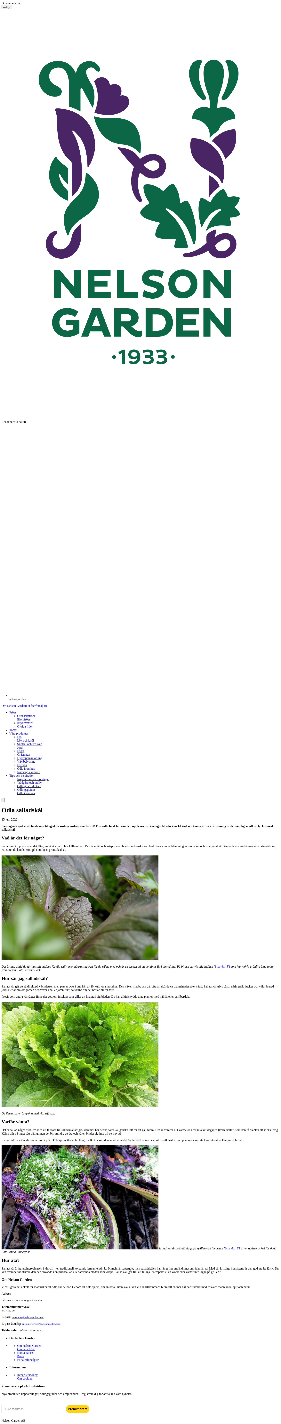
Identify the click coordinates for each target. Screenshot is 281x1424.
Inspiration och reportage (33, 779)
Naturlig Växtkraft (28, 772)
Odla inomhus (26, 768)
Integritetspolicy (27, 1375)
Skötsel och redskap (29, 744)
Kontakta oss (25, 1352)
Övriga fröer (25, 726)
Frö (19, 737)
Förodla (22, 765)
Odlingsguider (26, 789)
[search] (3, 800)
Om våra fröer (26, 1349)
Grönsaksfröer (26, 716)
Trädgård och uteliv (29, 782)
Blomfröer (23, 719)
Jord (20, 747)
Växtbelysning (26, 761)
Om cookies (24, 1378)
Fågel (20, 751)
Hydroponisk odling (29, 758)
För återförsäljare (36, 705)
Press (20, 1356)
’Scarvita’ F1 (222, 966)
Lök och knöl (25, 740)
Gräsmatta (23, 754)
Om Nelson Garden (14, 705)
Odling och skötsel (29, 786)
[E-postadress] (33, 1409)
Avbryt (7, 7)
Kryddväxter (25, 723)
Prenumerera (77, 1409)
